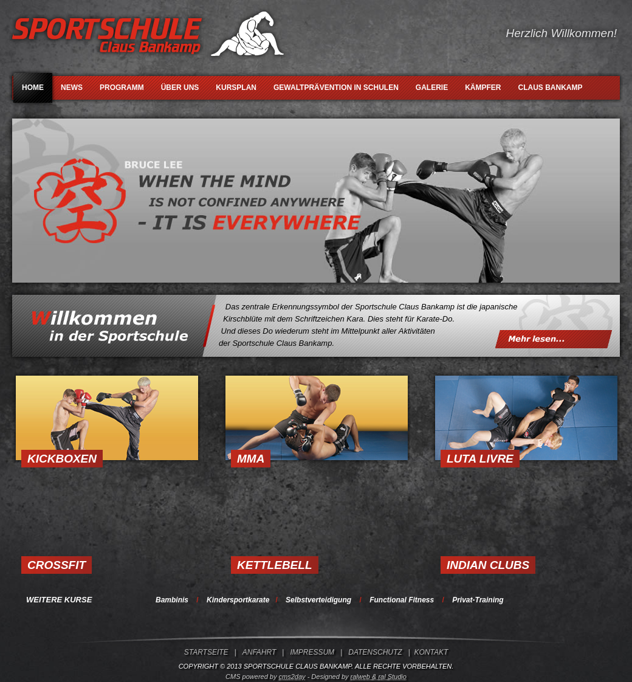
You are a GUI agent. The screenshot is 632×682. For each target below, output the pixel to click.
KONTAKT (431, 652)
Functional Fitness (401, 600)
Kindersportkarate (238, 600)
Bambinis (172, 600)
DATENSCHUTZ (375, 652)
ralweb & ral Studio (379, 676)
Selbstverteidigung (318, 600)
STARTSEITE (206, 652)
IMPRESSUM (312, 652)
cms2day (292, 676)
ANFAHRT (259, 652)
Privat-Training (477, 600)
